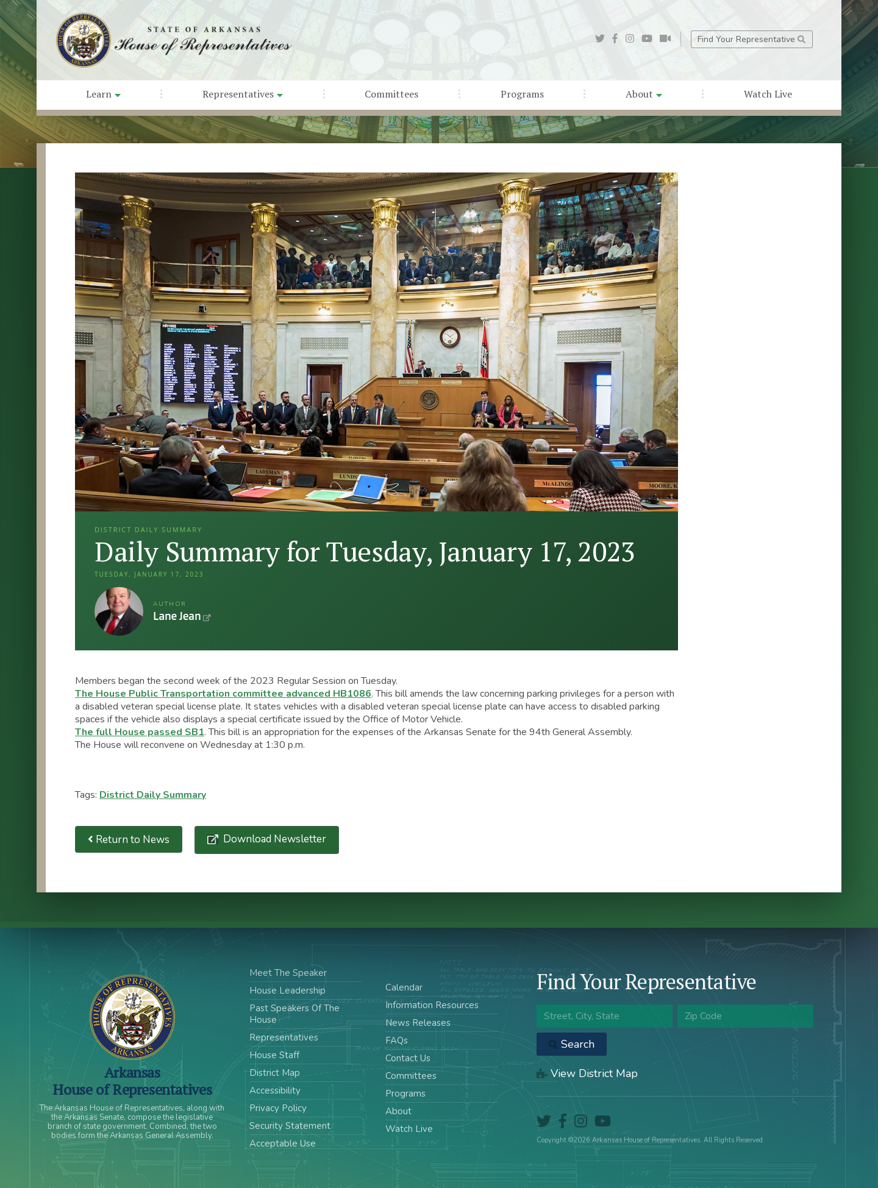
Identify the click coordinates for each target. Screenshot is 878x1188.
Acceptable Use (282, 1143)
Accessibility (275, 1090)
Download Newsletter (273, 839)
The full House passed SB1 (139, 732)
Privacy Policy (278, 1108)
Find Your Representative (751, 39)
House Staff (274, 1055)
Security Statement (289, 1126)
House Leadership (287, 990)
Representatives (242, 94)
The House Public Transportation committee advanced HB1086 (223, 693)
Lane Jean (119, 611)
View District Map (587, 1073)
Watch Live (768, 94)
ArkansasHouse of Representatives (132, 1080)
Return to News (129, 840)
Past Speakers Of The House (294, 1014)
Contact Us (407, 1058)
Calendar (404, 987)
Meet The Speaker (288, 973)
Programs (522, 94)
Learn (103, 94)
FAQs (396, 1040)
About (644, 94)
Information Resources (432, 1005)
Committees (391, 94)
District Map (274, 1073)
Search (571, 1044)
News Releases (418, 1023)
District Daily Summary (152, 795)
